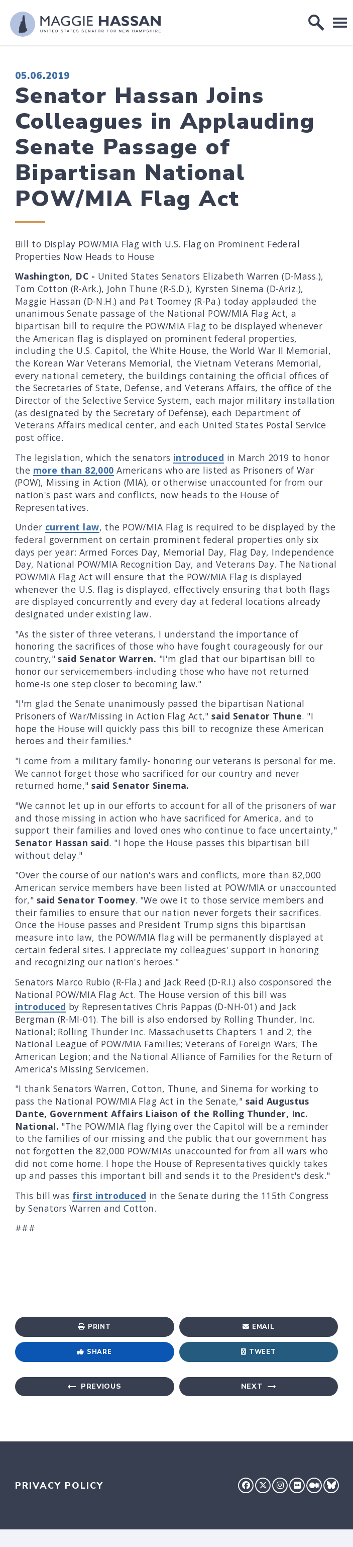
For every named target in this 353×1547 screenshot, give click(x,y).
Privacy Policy (59, 1486)
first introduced (109, 1196)
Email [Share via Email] (258, 1326)
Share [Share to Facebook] (94, 1351)
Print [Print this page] (94, 1326)
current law (72, 527)
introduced (198, 457)
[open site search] (316, 22)
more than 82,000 (73, 470)
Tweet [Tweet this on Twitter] (258, 1351)
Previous (101, 1386)
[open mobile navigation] (340, 22)
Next (252, 1386)
